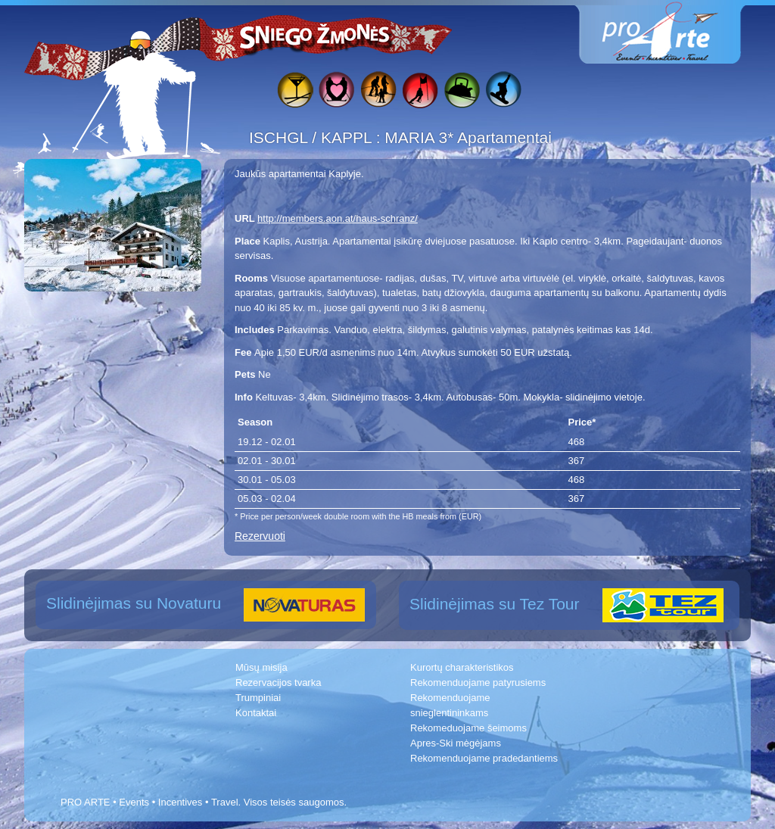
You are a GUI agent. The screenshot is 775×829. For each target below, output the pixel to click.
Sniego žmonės (315, 34)
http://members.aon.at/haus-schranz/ (337, 218)
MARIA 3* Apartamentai (468, 137)
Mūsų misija (261, 667)
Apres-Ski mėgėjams (455, 743)
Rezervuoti (260, 536)
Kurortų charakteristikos (462, 667)
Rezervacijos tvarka (278, 682)
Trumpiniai (258, 697)
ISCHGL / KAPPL (312, 137)
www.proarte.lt (672, 32)
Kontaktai (255, 712)
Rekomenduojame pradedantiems (484, 758)
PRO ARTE (85, 802)
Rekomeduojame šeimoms (468, 728)
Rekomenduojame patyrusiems (478, 682)
